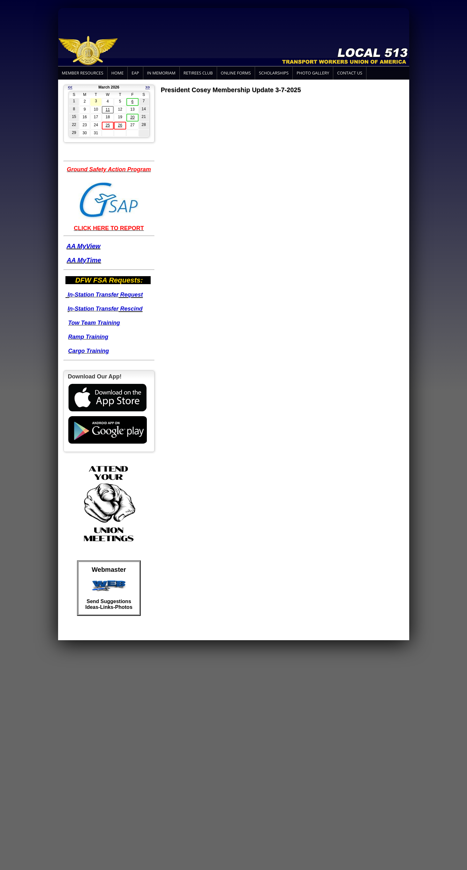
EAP (135, 73)
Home (117, 73)
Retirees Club (198, 73)
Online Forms (236, 73)
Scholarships (274, 73)
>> (147, 87)
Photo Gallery (313, 73)
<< (70, 87)
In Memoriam (161, 73)
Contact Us (349, 73)
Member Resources (82, 73)
